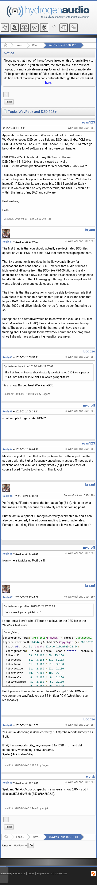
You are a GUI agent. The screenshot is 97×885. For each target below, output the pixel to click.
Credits (31, 873)
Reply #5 (7, 496)
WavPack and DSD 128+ (63, 45)
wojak (90, 776)
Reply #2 (7, 357)
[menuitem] (9, 101)
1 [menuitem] (6, 94)
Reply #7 (7, 597)
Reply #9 (7, 782)
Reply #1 (7, 241)
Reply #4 (7, 449)
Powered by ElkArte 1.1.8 (13, 873)
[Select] (15, 632)
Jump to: (6, 845)
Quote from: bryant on (28, 366)
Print (9, 101)
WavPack (36, 45)
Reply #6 (7, 553)
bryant (90, 230)
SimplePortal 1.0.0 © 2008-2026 (51, 873)
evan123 (88, 122)
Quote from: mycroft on (29, 606)
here (48, 82)
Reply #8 (7, 725)
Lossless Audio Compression (20, 45)
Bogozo (89, 351)
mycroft (89, 405)
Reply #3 (7, 411)
